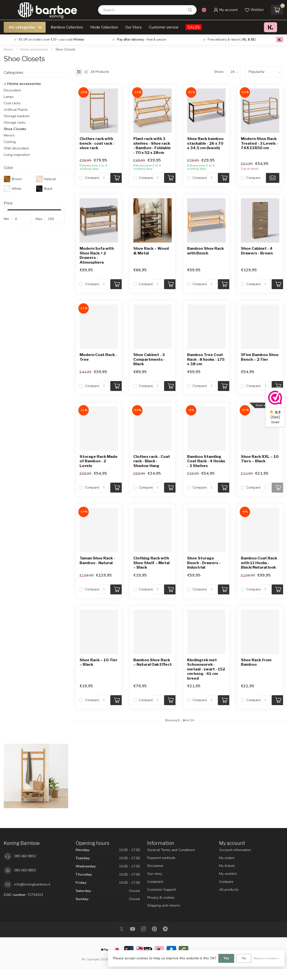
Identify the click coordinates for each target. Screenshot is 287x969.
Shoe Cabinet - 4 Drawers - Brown (257, 250)
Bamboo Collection (67, 27)
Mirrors (9, 135)
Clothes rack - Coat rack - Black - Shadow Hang (151, 461)
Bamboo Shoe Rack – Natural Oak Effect (152, 662)
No (244, 958)
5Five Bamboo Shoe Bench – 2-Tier (260, 357)
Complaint (155, 881)
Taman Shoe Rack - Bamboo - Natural (97, 560)
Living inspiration (17, 154)
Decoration (12, 90)
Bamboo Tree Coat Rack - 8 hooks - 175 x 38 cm (206, 359)
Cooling (10, 141)
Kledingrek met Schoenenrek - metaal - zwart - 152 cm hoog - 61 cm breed (206, 669)
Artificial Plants (16, 109)
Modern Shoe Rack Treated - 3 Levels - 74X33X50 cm (259, 143)
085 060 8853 (25, 856)
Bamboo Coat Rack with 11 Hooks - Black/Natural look (259, 563)
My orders (227, 858)
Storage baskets (17, 116)
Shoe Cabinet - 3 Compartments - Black (149, 359)
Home (8, 49)
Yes (226, 958)
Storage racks (15, 122)
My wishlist (228, 873)
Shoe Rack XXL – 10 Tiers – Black (260, 458)
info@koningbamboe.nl (32, 884)
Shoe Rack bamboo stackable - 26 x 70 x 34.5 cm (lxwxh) (205, 143)
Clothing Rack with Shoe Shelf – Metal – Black (151, 563)
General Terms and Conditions (171, 850)
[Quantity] (104, 178)
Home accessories (34, 49)
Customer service (163, 27)
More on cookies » (267, 958)
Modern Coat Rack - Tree (98, 357)
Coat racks (12, 103)
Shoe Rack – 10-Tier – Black (98, 662)
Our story (154, 873)
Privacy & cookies (161, 897)
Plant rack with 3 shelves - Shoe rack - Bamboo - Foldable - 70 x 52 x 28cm (152, 146)
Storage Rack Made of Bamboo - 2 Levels (98, 461)
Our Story (133, 27)
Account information (235, 850)
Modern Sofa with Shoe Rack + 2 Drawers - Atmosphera (97, 255)
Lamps (9, 96)
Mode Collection (104, 27)
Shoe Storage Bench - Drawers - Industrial (204, 563)
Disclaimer (155, 865)
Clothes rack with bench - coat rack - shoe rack (97, 143)
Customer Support (161, 889)
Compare (92, 178)
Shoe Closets (66, 49)
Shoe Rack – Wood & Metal (151, 250)
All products (228, 889)
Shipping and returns (163, 905)
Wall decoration (16, 148)
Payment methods (161, 858)
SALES (194, 27)
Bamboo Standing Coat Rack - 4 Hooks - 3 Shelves (206, 461)
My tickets (227, 865)
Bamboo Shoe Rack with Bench (205, 250)
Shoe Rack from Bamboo (256, 662)
